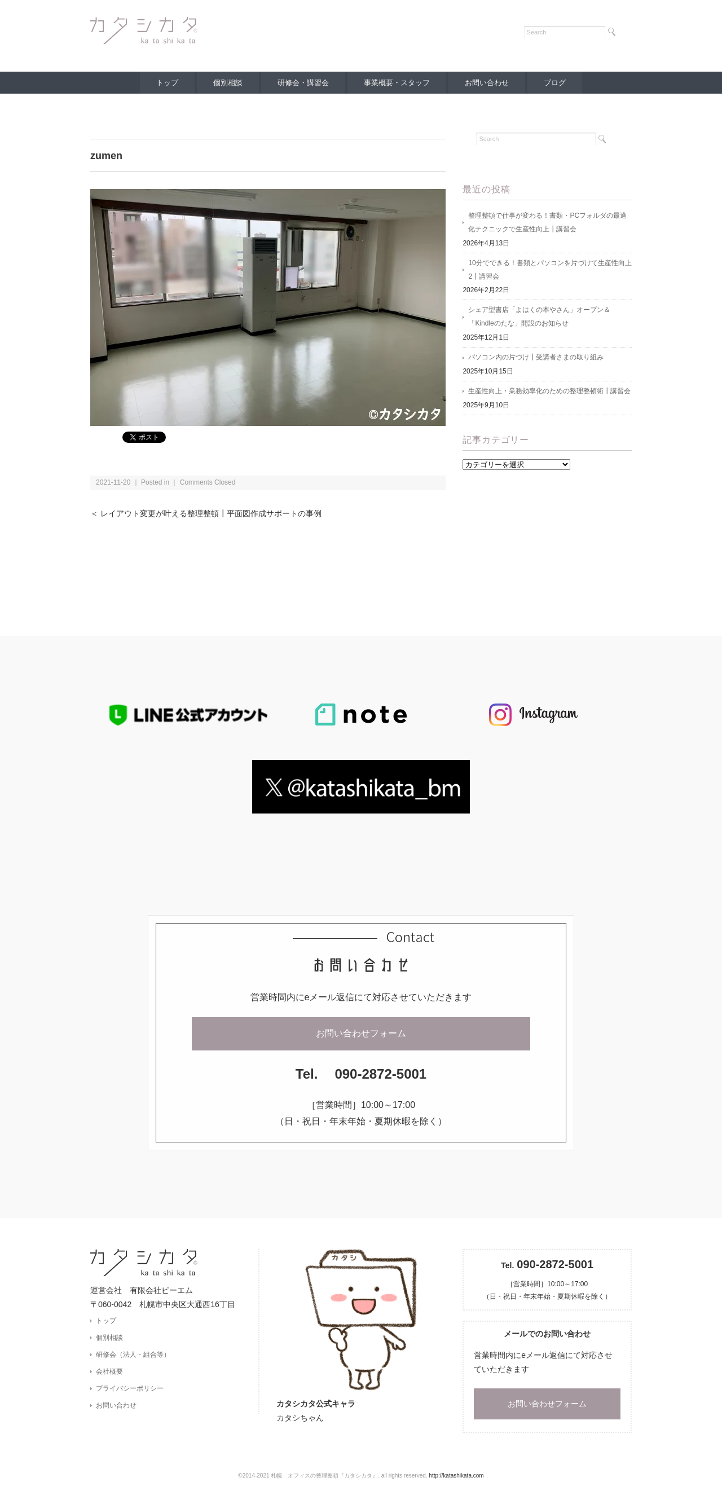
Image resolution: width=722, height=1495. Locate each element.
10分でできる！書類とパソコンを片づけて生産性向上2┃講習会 (549, 270)
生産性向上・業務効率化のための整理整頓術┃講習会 (549, 392)
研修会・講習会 (302, 82)
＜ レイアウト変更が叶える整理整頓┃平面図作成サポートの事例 (206, 513)
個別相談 (226, 82)
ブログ (557, 82)
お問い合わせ (488, 82)
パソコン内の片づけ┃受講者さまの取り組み (536, 358)
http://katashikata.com (456, 1475)
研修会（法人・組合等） (133, 1354)
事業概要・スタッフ (397, 82)
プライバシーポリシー (130, 1389)
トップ (165, 82)
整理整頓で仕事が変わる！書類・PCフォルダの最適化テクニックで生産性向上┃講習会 (547, 223)
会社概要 (109, 1371)
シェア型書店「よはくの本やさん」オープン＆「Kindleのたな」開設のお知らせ (539, 317)
